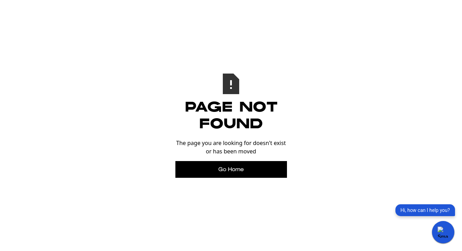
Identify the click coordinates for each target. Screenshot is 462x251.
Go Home (231, 169)
